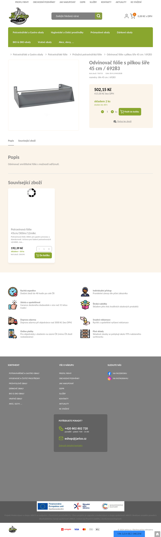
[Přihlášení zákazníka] (127, 16)
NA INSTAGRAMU (120, 378)
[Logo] (19, 16)
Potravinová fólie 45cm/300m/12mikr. (23, 231)
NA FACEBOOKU (120, 373)
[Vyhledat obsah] (98, 16)
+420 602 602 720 (76, 429)
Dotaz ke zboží (124, 121)
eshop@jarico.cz (76, 439)
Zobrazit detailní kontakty (71, 446)
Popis (11, 141)
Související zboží (27, 141)
